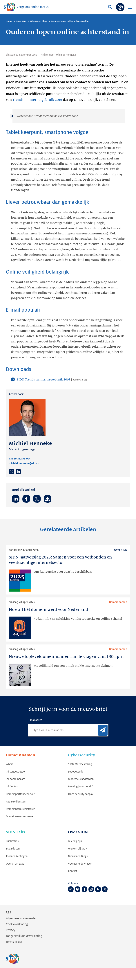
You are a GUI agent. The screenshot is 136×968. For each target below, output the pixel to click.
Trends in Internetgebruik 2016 (37, 100)
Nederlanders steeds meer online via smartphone (47, 116)
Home (9, 21)
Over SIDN (21, 21)
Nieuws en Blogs (38, 21)
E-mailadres (35, 720)
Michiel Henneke (66, 54)
